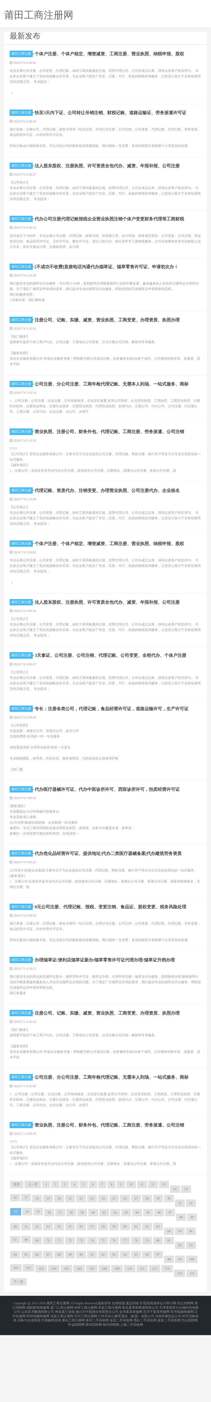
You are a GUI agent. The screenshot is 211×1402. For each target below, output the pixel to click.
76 (114, 1313)
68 (26, 1312)
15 (186, 1262)
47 (170, 1285)
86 (37, 1327)
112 (154, 1341)
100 (191, 1332)
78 (136, 1313)
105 (66, 1341)
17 (26, 1270)
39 (82, 1285)
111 (142, 1341)
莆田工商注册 (22, 54)
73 (81, 1313)
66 (191, 1304)
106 (79, 1341)
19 (48, 1271)
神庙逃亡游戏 (65, 1382)
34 (27, 1284)
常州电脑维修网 (181, 1382)
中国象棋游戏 (51, 1389)
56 (81, 1299)
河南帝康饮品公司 (168, 1385)
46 (159, 1285)
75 (103, 1313)
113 (167, 1341)
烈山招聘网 (189, 1389)
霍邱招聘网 (93, 1392)
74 (92, 1313)
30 (169, 1271)
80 (158, 1313)
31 (180, 1276)
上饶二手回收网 (131, 1392)
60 (125, 1299)
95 (136, 1327)
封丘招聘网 (185, 1376)
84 (15, 1327)
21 (70, 1271)
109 (117, 1341)
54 (59, 1299)
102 (28, 1340)
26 (125, 1271)
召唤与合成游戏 (28, 1389)
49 (192, 1290)
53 (48, 1299)
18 (37, 1271)
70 (48, 1313)
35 (38, 1284)
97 (158, 1327)
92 (103, 1327)
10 (131, 1257)
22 (81, 1271)
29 (158, 1271)
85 (26, 1327)
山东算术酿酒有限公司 (37, 1382)
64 (169, 1304)
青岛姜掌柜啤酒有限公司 (140, 1379)
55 (70, 1299)
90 (81, 1327)
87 (48, 1327)
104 (53, 1341)
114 (179, 1346)
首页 (16, 1257)
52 (37, 1299)
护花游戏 (146, 1376)
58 (103, 1299)
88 (59, 1327)
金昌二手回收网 (121, 1389)
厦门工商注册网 (61, 1379)
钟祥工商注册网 (85, 1379)
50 (15, 1299)
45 (148, 1285)
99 (180, 1332)
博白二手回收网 (145, 1389)
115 (192, 1346)
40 (93, 1285)
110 (129, 1341)
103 (41, 1341)
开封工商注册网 (85, 1385)
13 (164, 1257)
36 (49, 1285)
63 (158, 1299)
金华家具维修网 (130, 1382)
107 (91, 1341)
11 (142, 1257)
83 (191, 1318)
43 (126, 1285)
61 (136, 1299)
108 (104, 1341)
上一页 (33, 1257)
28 (147, 1271)
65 (180, 1304)
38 (71, 1285)
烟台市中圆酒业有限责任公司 (97, 1382)
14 (175, 1262)
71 (59, 1313)
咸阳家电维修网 (37, 1379)
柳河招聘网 (111, 1392)
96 (147, 1327)
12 (153, 1257)
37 (60, 1285)
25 (114, 1271)
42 (115, 1285)
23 (92, 1271)
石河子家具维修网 (156, 1382)
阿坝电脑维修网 (37, 1385)
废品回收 (132, 1376)
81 (169, 1313)
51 (26, 1299)
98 (169, 1332)
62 (147, 1299)
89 (70, 1327)
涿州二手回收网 (97, 1389)
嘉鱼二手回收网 (169, 1389)
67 (15, 1312)
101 (15, 1340)
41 (104, 1285)
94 (125, 1327)
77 (125, 1313)
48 (181, 1290)
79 (147, 1313)
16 (15, 1270)
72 (70, 1313)
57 (92, 1299)
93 (114, 1327)
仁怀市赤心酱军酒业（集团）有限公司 (126, 1385)
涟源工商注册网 (61, 1385)
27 (136, 1271)
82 (180, 1318)
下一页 (18, 1354)
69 (37, 1313)
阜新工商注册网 (109, 1379)
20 (59, 1271)
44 (137, 1285)
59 (114, 1299)
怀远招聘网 (76, 1392)
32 (191, 1276)
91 (92, 1327)
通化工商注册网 (73, 1389)
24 (103, 1271)
